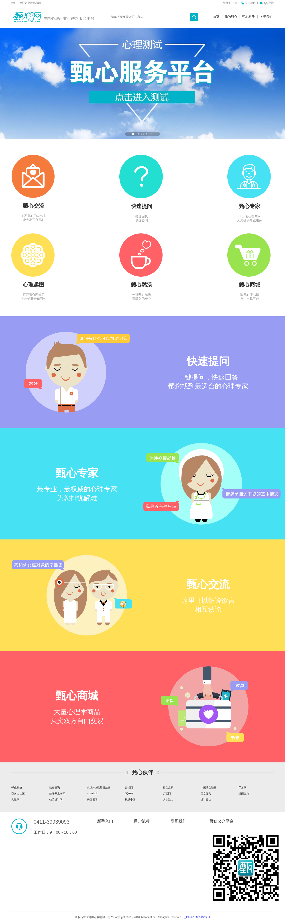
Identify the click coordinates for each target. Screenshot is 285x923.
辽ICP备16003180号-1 (196, 917)
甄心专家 (249, 206)
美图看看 (92, 799)
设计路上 (206, 799)
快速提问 (141, 206)
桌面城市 (243, 793)
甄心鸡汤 (141, 285)
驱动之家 (168, 787)
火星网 (15, 799)
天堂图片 (206, 793)
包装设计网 (56, 799)
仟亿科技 (16, 787)
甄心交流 (33, 206)
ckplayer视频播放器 (98, 787)
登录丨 (227, 2)
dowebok (92, 793)
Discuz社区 (18, 793)
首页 (216, 16)
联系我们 (179, 821)
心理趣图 (33, 285)
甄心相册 (248, 16)
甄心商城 (249, 285)
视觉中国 (130, 799)
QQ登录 (269, 2)
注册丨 (236, 2)
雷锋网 (129, 787)
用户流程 (142, 821)
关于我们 (266, 16)
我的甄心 (231, 16)
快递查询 (54, 787)
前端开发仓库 (57, 793)
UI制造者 (168, 799)
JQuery (129, 793)
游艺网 (167, 793)
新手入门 (105, 821)
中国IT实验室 (208, 787)
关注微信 (250, 2)
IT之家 (242, 787)
